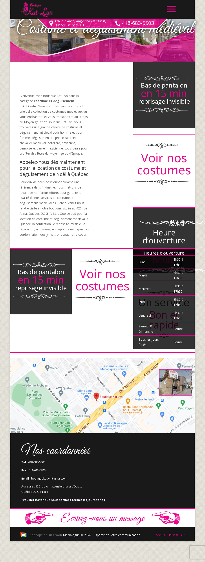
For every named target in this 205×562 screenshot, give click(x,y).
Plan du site (177, 535)
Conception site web (41, 535)
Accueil (161, 535)
